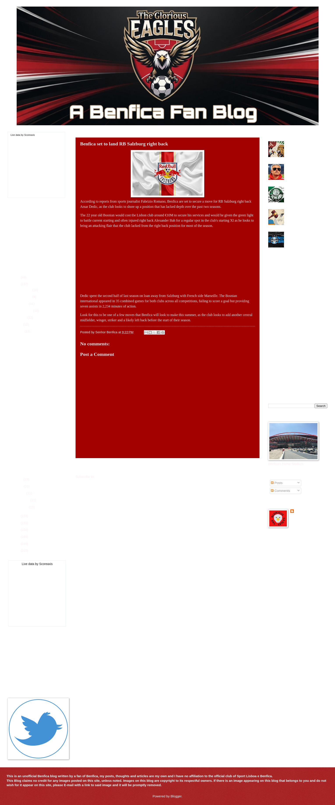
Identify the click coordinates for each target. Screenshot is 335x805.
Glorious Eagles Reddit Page (289, 571)
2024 (17, 516)
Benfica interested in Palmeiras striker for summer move (301, 192)
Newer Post (87, 466)
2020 (17, 543)
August (21, 317)
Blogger (176, 796)
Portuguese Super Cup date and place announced (39, 360)
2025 (17, 284)
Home (168, 466)
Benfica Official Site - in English (290, 546)
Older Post (248, 466)
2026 (17, 277)
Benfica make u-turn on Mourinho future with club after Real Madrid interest (304, 169)
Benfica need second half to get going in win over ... (38, 382)
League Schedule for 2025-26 (29, 649)
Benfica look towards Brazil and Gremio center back (305, 235)
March (21, 493)
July (19, 324)
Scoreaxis (29, 135)
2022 (17, 529)
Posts (276, 483)
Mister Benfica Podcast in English (292, 577)
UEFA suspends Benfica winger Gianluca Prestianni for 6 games (305, 214)
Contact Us (16, 681)
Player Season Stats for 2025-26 (31, 656)
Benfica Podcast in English (287, 552)
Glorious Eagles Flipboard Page (291, 558)
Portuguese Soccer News (286, 584)
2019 (17, 550)
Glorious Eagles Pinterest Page (290, 565)
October (22, 303)
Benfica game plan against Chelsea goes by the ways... (41, 339)
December (24, 290)
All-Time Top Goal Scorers (26, 675)
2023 (17, 523)
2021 (17, 536)
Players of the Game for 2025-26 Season (37, 662)
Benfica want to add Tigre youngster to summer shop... (38, 371)
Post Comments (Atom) (112, 476)
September (24, 310)
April (20, 486)
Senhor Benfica (306, 511)
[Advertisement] (167, 259)
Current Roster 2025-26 (25, 643)
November (24, 296)
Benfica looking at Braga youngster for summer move (41, 458)
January (22, 507)
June (20, 331)
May (19, 479)
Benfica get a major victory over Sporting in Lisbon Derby (305, 146)
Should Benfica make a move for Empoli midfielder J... (39, 447)
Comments (280, 491)
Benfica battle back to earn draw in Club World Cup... (40, 404)
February (23, 500)
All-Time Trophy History (24, 668)
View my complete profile (308, 517)
